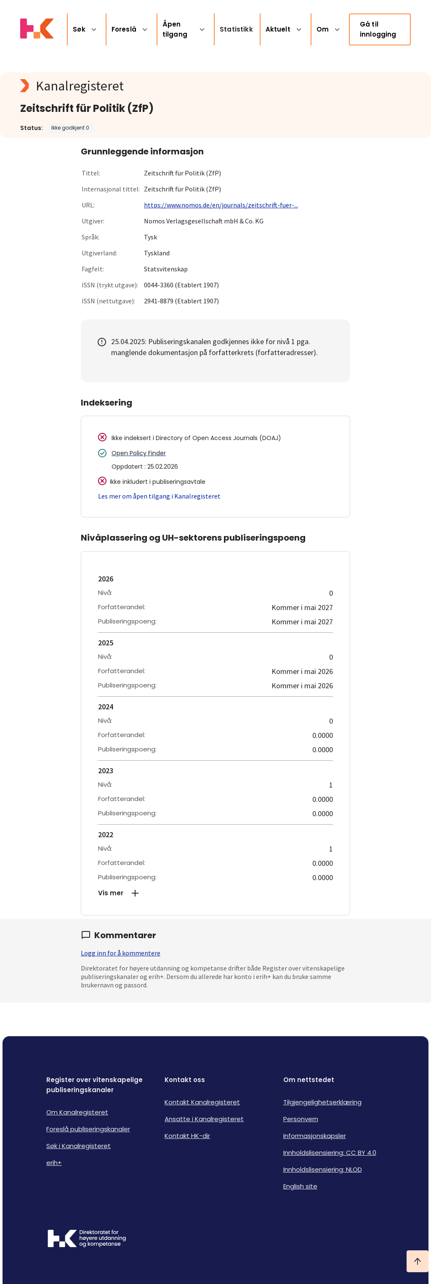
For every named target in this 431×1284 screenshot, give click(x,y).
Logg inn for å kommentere (120, 953)
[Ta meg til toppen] (417, 1261)
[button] (215, 893)
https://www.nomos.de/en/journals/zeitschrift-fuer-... (221, 205)
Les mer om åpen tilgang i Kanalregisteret (159, 496)
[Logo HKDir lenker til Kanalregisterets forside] (36, 29)
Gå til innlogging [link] (378, 29)
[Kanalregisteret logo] (188, 85)
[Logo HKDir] (86, 1239)
